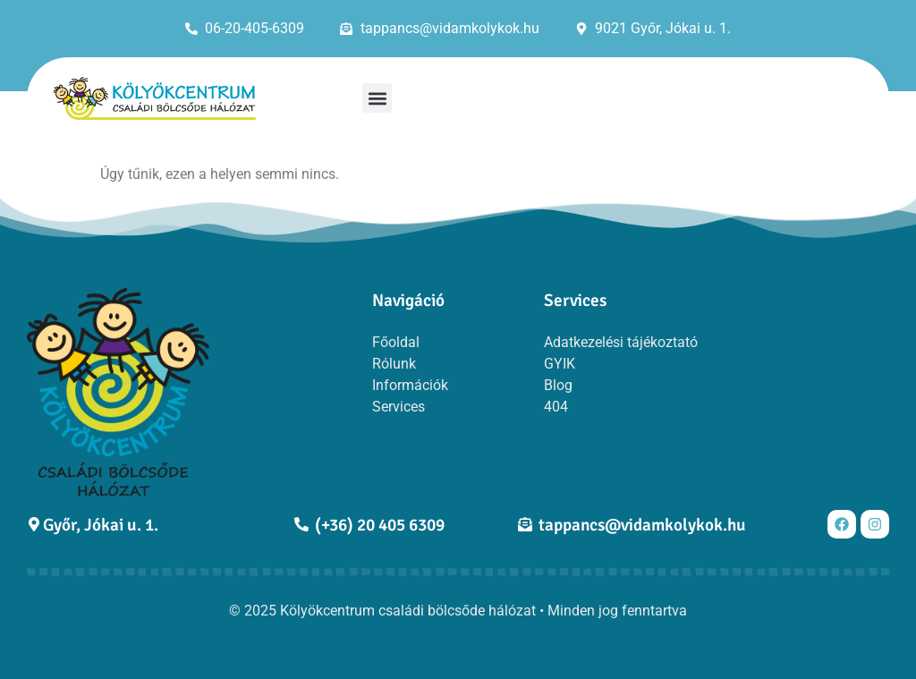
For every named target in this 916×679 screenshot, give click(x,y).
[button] (377, 98)
